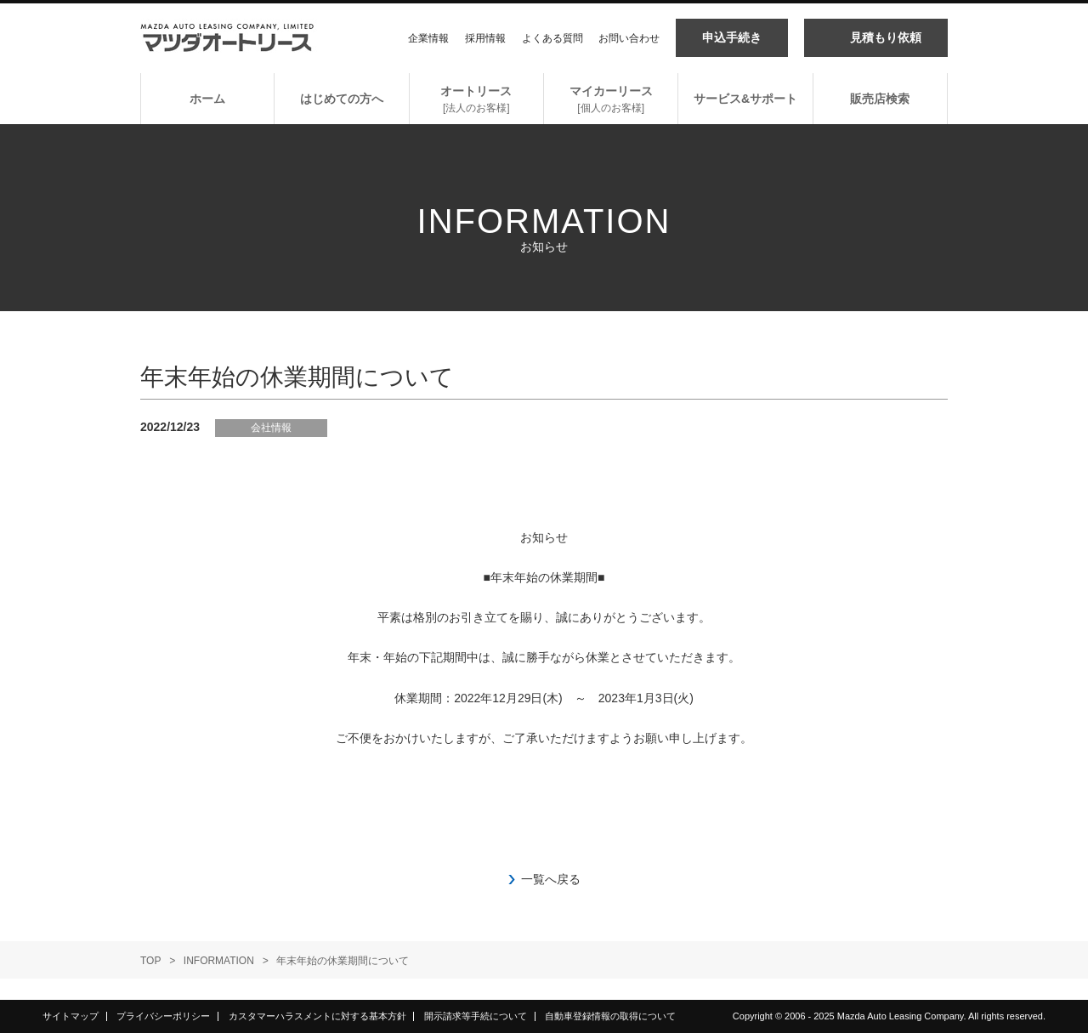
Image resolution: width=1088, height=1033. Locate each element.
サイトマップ (70, 1016)
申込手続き (732, 37)
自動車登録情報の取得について (610, 1016)
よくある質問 (552, 38)
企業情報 (428, 38)
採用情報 (485, 38)
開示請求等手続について (475, 1016)
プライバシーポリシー (163, 1016)
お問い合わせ (629, 38)
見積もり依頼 (885, 37)
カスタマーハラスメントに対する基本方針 (317, 1016)
